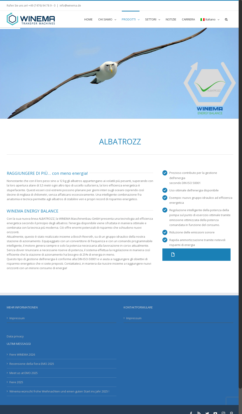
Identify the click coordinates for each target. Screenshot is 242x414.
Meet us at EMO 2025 (23, 373)
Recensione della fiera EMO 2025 (31, 364)
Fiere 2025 (16, 382)
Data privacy (15, 336)
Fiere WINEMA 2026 (22, 354)
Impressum (17, 318)
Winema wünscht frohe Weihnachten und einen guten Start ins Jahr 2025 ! (59, 391)
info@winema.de (70, 5)
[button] (226, 19)
